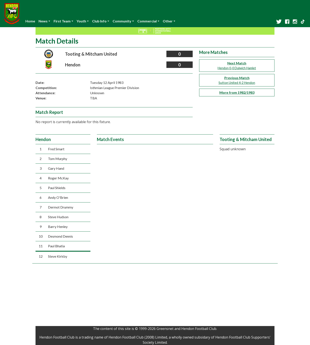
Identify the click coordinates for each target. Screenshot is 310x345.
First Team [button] (62, 21)
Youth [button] (81, 21)
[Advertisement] (155, 296)
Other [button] (168, 21)
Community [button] (122, 21)
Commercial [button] (147, 21)
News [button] (43, 21)
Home (30, 21)
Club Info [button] (99, 21)
